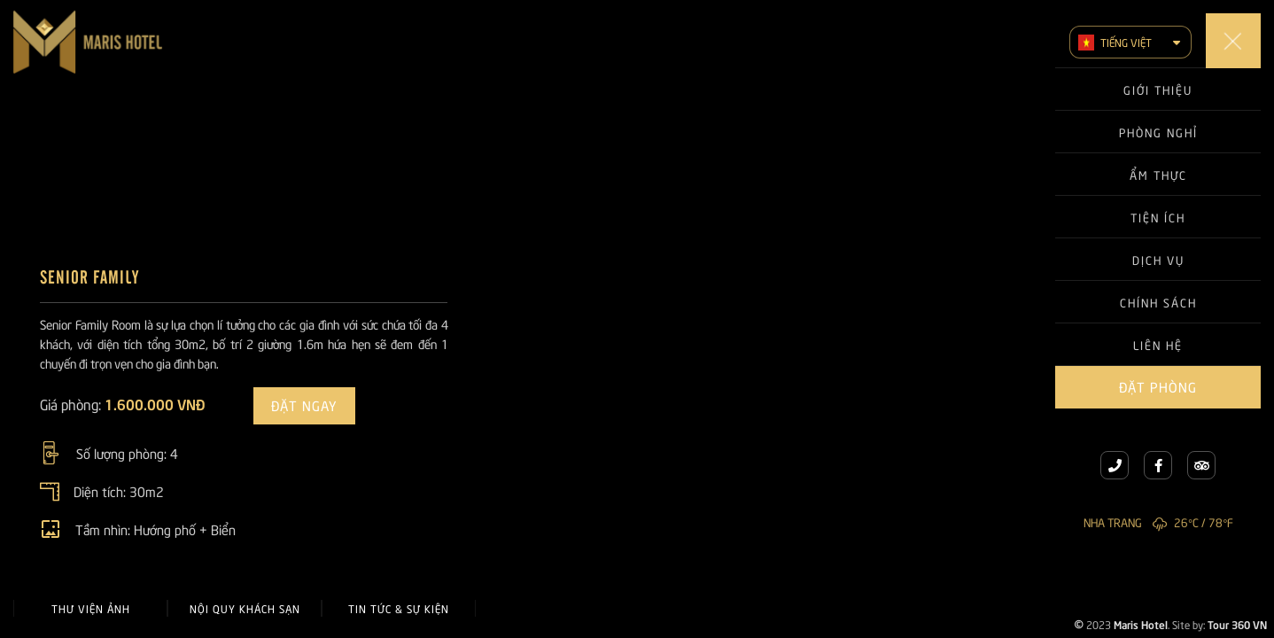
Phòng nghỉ (1158, 132)
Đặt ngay (304, 405)
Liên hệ (1158, 345)
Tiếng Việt (1115, 43)
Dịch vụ (1158, 260)
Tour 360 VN (1237, 624)
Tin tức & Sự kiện (398, 608)
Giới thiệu (1157, 89)
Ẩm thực (1158, 175)
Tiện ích (1157, 217)
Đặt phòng (1158, 386)
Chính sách (1158, 302)
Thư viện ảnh (90, 608)
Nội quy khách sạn (245, 608)
